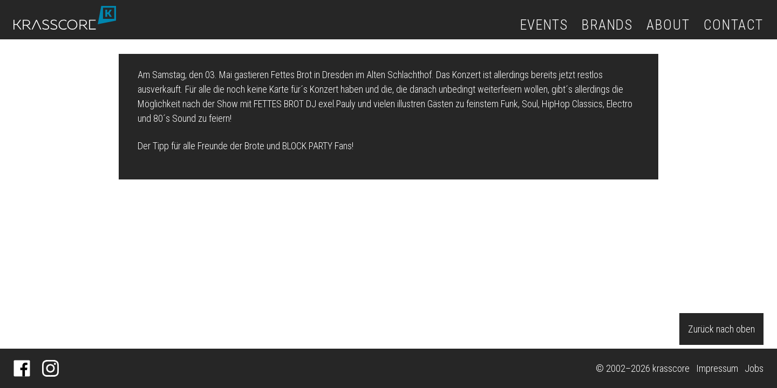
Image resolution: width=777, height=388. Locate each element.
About (668, 25)
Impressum (717, 368)
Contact (734, 25)
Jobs (754, 368)
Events (544, 25)
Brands (607, 25)
